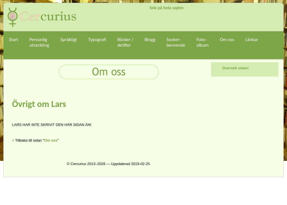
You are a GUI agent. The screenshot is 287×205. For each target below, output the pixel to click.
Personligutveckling (39, 42)
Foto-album (202, 45)
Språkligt (68, 42)
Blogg (150, 42)
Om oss (227, 42)
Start (13, 42)
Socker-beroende (175, 42)
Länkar (251, 42)
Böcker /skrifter (125, 42)
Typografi (97, 42)
